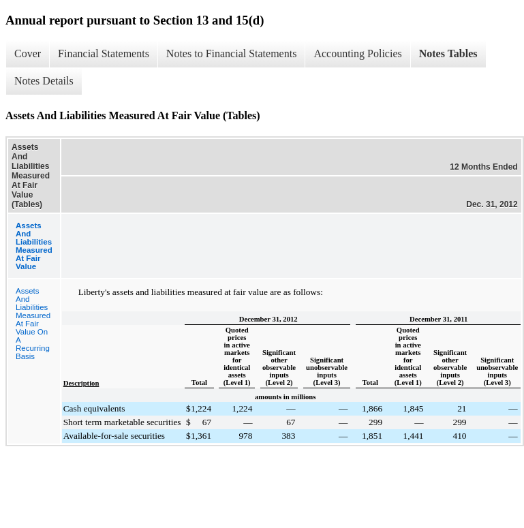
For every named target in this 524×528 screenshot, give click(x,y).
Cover (27, 53)
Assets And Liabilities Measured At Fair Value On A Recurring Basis (33, 323)
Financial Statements (103, 53)
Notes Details (44, 81)
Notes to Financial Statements (231, 53)
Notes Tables (448, 53)
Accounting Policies (357, 53)
